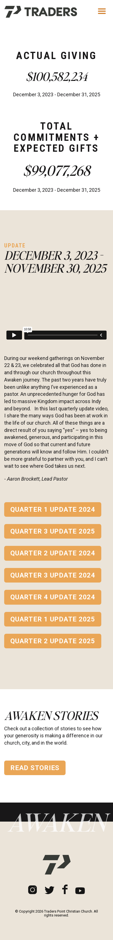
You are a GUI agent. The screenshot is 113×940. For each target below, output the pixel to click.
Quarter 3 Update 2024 (52, 575)
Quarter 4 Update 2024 (52, 597)
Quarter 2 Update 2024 (52, 553)
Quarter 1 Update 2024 (52, 509)
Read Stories (34, 768)
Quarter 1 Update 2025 (52, 619)
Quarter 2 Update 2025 (52, 641)
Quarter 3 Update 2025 (52, 531)
